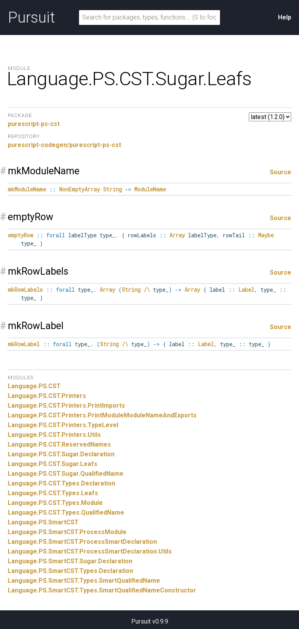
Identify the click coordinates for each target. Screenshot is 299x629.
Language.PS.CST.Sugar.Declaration (61, 454)
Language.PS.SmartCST (43, 522)
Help (284, 17)
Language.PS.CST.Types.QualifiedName (66, 512)
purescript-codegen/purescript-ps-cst (64, 145)
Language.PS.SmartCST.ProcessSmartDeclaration (82, 541)
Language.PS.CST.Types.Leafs (53, 493)
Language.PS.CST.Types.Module (55, 502)
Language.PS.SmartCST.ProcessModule (67, 532)
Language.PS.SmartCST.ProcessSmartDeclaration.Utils (90, 551)
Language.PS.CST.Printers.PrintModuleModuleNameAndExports (102, 415)
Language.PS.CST (34, 386)
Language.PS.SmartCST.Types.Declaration (70, 571)
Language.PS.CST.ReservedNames (59, 444)
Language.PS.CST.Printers (47, 395)
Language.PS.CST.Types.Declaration (61, 483)
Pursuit (31, 17)
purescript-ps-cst (34, 124)
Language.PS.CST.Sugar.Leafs (52, 464)
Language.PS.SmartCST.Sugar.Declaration (70, 561)
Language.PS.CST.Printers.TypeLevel (63, 425)
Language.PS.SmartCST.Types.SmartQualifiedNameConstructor (102, 590)
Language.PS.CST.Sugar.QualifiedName (65, 473)
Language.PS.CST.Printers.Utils (54, 434)
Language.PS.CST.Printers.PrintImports (66, 405)
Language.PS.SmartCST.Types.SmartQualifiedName (84, 580)
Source (280, 172)
